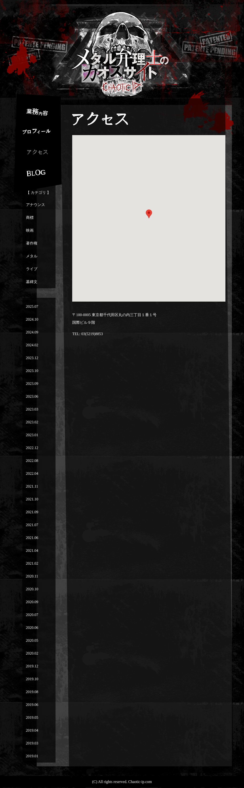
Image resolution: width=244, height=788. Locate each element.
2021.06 (32, 538)
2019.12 (32, 666)
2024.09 (32, 332)
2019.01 (32, 756)
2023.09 (32, 384)
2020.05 (32, 640)
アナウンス (35, 205)
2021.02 (32, 563)
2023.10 (32, 371)
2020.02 (32, 653)
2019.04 (32, 730)
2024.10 (32, 319)
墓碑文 (31, 282)
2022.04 (32, 473)
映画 (30, 230)
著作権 (31, 243)
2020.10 (32, 589)
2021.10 (32, 499)
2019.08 (32, 692)
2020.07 (32, 615)
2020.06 (32, 628)
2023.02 (32, 422)
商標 (30, 217)
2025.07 (32, 306)
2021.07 (32, 525)
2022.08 (32, 461)
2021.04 (32, 550)
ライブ (31, 269)
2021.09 (32, 512)
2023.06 (32, 396)
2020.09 (32, 602)
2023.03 (32, 409)
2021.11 (32, 486)
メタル (31, 256)
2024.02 (32, 345)
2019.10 (32, 679)
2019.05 (32, 717)
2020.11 (32, 576)
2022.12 (32, 448)
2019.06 (32, 705)
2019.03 (32, 743)
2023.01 (32, 435)
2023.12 (32, 358)
